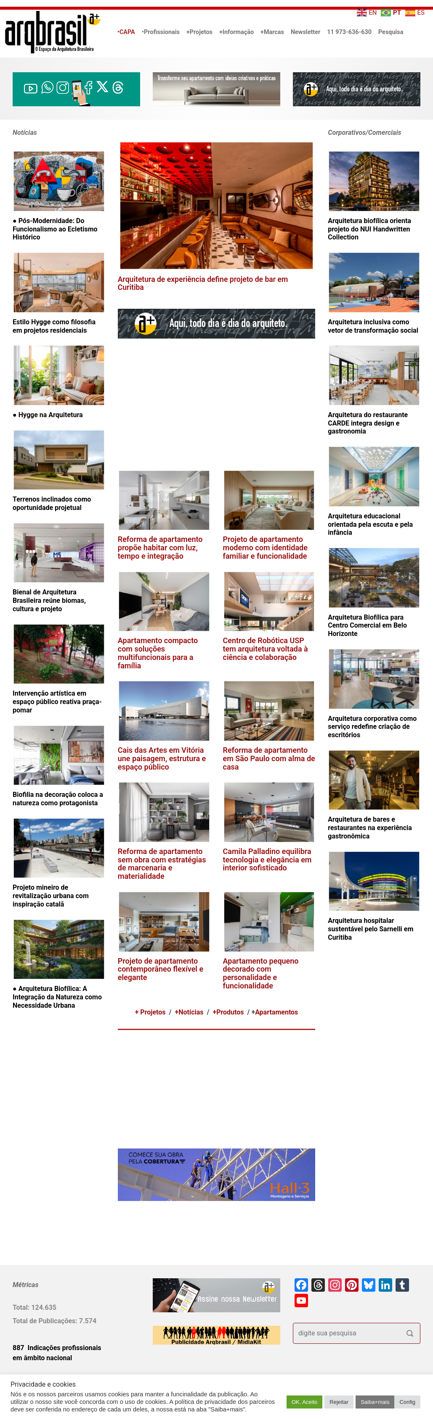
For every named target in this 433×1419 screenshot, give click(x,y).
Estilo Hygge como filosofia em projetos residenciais (54, 326)
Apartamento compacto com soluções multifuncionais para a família (158, 653)
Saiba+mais (375, 1402)
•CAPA (126, 32)
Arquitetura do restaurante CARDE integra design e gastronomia (368, 423)
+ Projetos (150, 1012)
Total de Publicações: (46, 1321)
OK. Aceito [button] (304, 1402)
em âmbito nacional (42, 1358)
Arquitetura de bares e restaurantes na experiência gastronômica (370, 827)
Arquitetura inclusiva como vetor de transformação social (373, 326)
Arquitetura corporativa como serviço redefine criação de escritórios (372, 727)
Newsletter (305, 32)
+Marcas (272, 32)
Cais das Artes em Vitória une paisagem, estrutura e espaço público (162, 758)
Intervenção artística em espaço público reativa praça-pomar (57, 701)
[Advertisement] (233, 404)
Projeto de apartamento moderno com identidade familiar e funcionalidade (265, 547)
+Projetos (199, 32)
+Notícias (189, 1012)
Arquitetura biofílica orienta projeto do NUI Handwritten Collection (369, 229)
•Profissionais (161, 32)
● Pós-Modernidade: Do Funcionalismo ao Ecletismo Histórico (55, 229)
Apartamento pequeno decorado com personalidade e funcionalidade (261, 973)
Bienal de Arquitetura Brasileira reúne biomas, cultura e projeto (49, 600)
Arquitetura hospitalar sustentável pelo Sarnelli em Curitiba (370, 929)
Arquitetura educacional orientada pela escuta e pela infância (370, 524)
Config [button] (407, 1402)
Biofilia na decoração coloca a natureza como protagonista (58, 799)
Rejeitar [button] (338, 1402)
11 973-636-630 (349, 32)
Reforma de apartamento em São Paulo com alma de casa (269, 758)
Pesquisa (390, 32)
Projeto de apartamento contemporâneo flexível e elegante (160, 969)
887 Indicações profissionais (57, 1348)
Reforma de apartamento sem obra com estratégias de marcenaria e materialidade (162, 863)
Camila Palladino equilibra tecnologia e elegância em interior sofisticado (267, 859)
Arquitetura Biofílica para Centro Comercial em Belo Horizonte (367, 625)
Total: (22, 1307)
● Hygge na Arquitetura (48, 415)
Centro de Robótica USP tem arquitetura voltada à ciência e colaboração (265, 649)
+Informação (236, 32)
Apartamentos (276, 1012)
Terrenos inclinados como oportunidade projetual (52, 503)
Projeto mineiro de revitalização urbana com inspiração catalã (51, 895)
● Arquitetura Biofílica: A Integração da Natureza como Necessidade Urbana (57, 997)
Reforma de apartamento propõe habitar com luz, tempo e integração (160, 547)
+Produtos (228, 1012)
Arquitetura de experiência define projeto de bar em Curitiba (203, 283)
